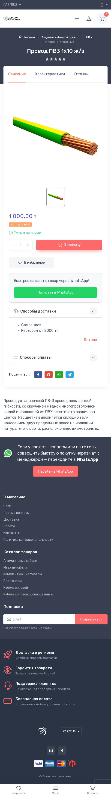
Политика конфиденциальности (28, 540)
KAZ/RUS (10, 5)
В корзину (69, 245)
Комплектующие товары (22, 574)
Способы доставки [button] (35, 311)
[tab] (50, 74)
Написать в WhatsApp (55, 292)
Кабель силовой (15, 588)
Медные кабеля (15, 567)
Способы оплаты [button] (32, 357)
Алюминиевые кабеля (20, 561)
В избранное (31, 262)
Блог (7, 506)
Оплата (9, 526)
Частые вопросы (16, 513)
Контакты (11, 533)
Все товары (12, 581)
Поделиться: (19, 374)
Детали (90, 340)
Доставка (11, 520)
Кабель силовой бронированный (28, 594)
